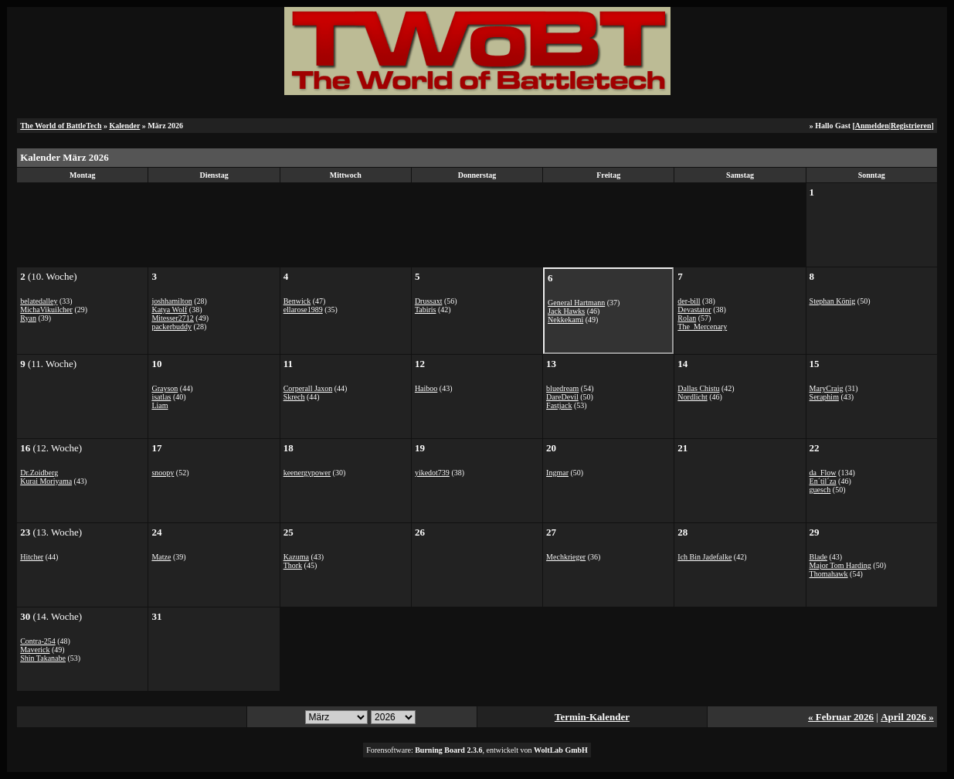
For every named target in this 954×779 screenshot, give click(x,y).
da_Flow (823, 472)
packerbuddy (171, 326)
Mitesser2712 (172, 318)
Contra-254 (38, 641)
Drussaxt (429, 301)
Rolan (686, 318)
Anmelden (872, 125)
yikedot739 (432, 472)
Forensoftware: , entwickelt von (477, 750)
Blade (818, 557)
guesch (820, 489)
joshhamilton (171, 301)
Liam (159, 405)
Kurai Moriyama (46, 481)
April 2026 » (907, 717)
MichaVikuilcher (46, 309)
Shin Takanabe (43, 658)
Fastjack (559, 405)
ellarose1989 (303, 309)
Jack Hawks (566, 311)
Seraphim (824, 397)
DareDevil (562, 397)
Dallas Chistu (698, 388)
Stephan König (833, 301)
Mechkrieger (566, 557)
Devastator (694, 309)
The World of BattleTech (60, 125)
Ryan (28, 318)
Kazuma (296, 557)
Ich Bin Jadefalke (704, 557)
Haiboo (426, 388)
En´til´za (823, 481)
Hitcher (31, 557)
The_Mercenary (702, 326)
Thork (292, 565)
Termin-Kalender (592, 717)
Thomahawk (829, 574)
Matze (161, 557)
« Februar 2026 (841, 717)
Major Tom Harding (840, 565)
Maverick (34, 649)
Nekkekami (565, 319)
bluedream (562, 388)
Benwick (297, 301)
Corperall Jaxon (308, 388)
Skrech (294, 397)
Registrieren (911, 125)
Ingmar (557, 472)
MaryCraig (827, 388)
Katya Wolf (169, 309)
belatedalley (38, 301)
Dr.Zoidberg (39, 472)
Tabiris (425, 309)
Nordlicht (692, 397)
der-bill (688, 301)
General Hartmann (576, 302)
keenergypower (307, 472)
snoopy (162, 472)
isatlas (161, 397)
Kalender (124, 125)
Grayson (164, 388)
